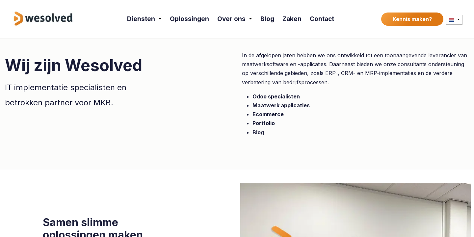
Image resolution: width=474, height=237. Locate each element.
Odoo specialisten (276, 96)
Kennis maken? (412, 19)
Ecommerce (268, 114)
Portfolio (263, 123)
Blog (258, 132)
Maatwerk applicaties (281, 105)
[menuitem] (144, 18)
